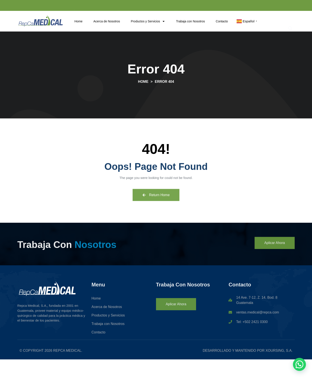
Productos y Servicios (148, 21)
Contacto (222, 21)
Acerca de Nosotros (106, 21)
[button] (290, 21)
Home (79, 21)
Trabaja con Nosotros (190, 21)
